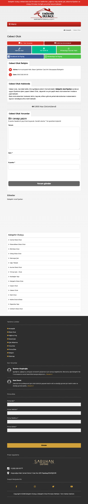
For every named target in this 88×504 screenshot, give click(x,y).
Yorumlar (11, 346)
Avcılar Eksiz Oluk (16, 267)
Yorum (10, 125)
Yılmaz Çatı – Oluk (16, 272)
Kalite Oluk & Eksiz (16, 299)
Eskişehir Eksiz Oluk (16, 281)
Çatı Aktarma (12, 342)
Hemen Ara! (19, 49)
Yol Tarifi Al (44, 49)
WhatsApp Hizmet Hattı (69, 49)
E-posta (11, 162)
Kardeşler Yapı (14, 276)
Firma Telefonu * (12, 418)
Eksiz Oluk (11, 332)
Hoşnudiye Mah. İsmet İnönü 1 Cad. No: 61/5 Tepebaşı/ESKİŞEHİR (31, 473)
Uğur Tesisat (14, 263)
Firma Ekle (11, 349)
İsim (10, 153)
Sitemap (11, 356)
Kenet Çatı (11, 339)
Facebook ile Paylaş (16, 56)
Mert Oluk (13, 295)
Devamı (49, 374)
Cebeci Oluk (14, 290)
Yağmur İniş (12, 335)
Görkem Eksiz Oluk (16, 309)
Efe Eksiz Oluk (14, 249)
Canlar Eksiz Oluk (16, 240)
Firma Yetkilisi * (12, 409)
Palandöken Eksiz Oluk (17, 244)
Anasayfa (67, 30)
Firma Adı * (11, 401)
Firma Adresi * (11, 426)
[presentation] (44, 175)
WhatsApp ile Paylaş (53, 56)
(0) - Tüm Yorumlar (25, 43)
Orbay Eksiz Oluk (15, 253)
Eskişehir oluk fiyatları (15, 199)
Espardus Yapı (14, 304)
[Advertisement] (44, 216)
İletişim (10, 353)
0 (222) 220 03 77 (15, 468)
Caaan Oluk (14, 286)
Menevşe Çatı (14, 258)
